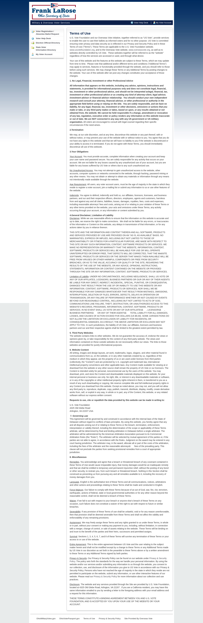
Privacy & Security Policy (105, 576)
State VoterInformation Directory (46, 48)
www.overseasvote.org (139, 50)
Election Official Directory (48, 43)
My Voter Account (163, 23)
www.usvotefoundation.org (82, 50)
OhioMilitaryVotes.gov (46, 618)
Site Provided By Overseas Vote (138, 618)
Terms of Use (89, 618)
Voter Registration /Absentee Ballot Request (47, 32)
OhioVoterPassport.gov (69, 618)
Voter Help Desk (141, 23)
